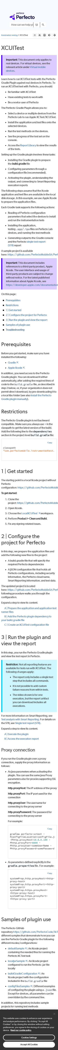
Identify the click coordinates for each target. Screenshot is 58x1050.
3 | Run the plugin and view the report (26, 319)
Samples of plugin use (18, 324)
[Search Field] (28, 24)
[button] (36, 24)
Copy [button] (49, 442)
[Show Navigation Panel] (44, 16)
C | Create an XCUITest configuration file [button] (25, 624)
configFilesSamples (19, 986)
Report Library (28, 145)
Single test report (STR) (27, 723)
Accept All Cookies (29, 1044)
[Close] (54, 1013)
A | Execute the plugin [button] (15, 734)
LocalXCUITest (29, 513)
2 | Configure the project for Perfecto (26, 315)
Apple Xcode (15, 367)
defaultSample (16, 948)
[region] (29, 1029)
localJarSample (16, 961)
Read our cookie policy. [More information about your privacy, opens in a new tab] (21, 1030)
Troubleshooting (15, 329)
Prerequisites (13, 300)
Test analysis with (20, 719)
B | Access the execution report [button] (20, 738)
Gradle (12, 362)
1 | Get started (13, 310)
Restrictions (12, 305)
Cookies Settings (29, 1037)
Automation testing (9, 35)
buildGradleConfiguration (22, 973)
